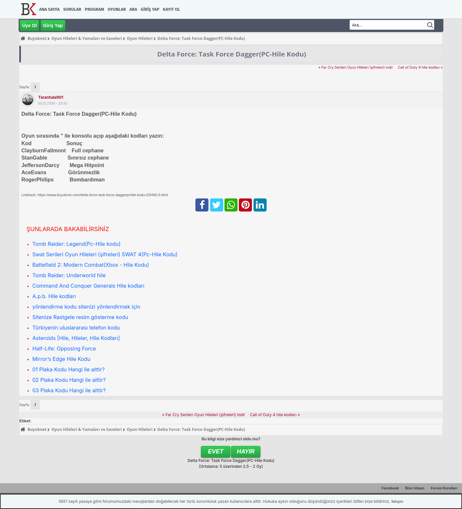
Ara (133, 9)
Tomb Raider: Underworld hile (69, 275)
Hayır (246, 451)
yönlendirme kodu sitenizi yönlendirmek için (86, 306)
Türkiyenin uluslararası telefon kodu (76, 327)
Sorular (72, 9)
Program (94, 9)
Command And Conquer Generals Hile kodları (88, 285)
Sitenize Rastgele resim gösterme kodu (80, 317)
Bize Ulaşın (414, 488)
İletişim (397, 501)
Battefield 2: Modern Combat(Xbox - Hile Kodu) (90, 265)
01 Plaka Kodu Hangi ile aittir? (68, 369)
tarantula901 (50, 97)
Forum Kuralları (444, 488)
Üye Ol (29, 25)
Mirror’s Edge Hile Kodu (61, 359)
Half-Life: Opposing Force (64, 348)
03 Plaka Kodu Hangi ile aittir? (69, 390)
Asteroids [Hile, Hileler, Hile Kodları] (76, 338)
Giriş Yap (150, 9)
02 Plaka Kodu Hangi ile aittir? (69, 380)
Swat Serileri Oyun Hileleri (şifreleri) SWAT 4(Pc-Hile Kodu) (104, 254)
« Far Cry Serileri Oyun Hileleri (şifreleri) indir (355, 67)
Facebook (390, 488)
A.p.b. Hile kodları (54, 296)
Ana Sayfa (49, 9)
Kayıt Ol (171, 9)
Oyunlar (117, 9)
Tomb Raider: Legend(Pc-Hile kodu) (76, 244)
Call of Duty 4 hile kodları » (420, 67)
